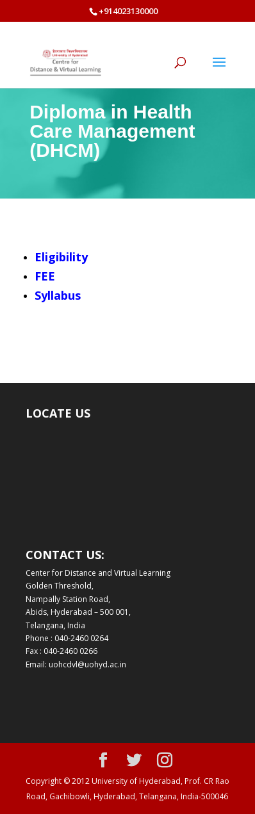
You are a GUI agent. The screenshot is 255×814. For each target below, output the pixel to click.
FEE (45, 276)
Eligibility (61, 257)
